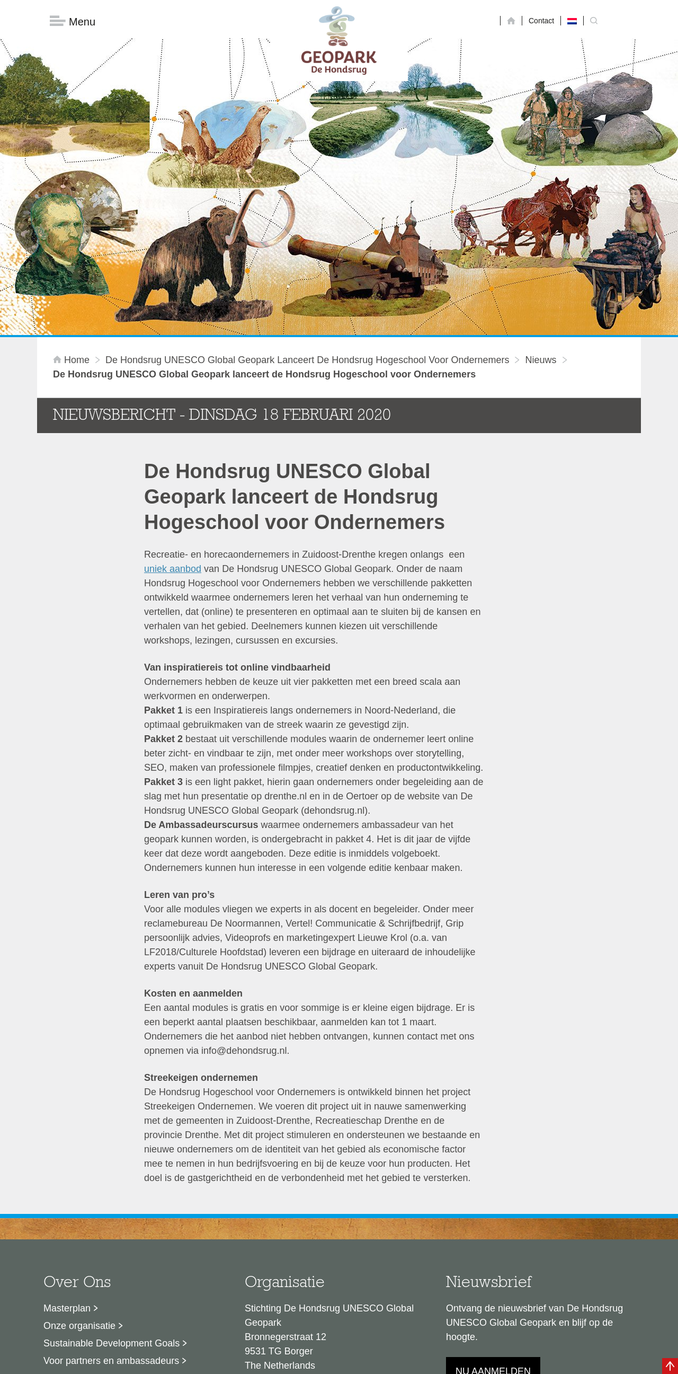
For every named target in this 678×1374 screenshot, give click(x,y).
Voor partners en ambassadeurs (111, 1233)
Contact (541, 20)
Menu (72, 21)
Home (72, 232)
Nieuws (540, 232)
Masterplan (67, 1181)
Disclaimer (238, 1361)
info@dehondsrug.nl (287, 1276)
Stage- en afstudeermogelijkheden (116, 1251)
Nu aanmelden (493, 1244)
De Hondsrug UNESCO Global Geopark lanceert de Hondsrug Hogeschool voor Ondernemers (307, 232)
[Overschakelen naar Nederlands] (572, 20)
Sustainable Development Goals (111, 1216)
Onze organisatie (79, 1198)
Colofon (278, 1361)
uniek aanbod (172, 441)
